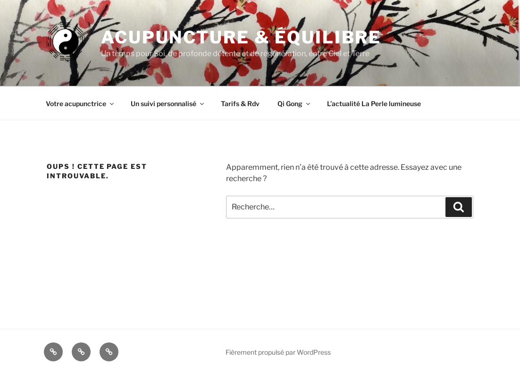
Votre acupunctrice (80, 104)
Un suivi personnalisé (168, 104)
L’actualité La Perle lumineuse (374, 104)
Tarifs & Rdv (240, 104)
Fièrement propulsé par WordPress (278, 352)
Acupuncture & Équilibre (241, 37)
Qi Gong (294, 104)
